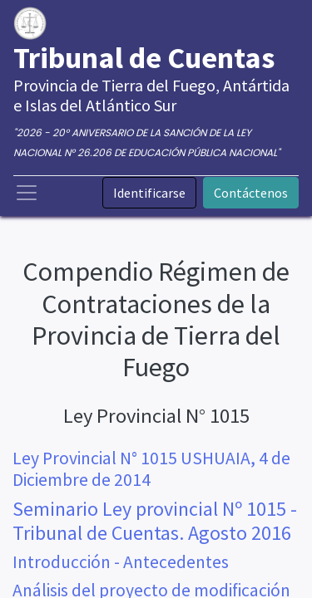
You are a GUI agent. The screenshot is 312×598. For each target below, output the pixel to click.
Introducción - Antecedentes (120, 562)
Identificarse (149, 192)
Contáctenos (251, 192)
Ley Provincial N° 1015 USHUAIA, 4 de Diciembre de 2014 (151, 469)
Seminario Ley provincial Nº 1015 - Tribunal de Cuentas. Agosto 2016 (154, 521)
